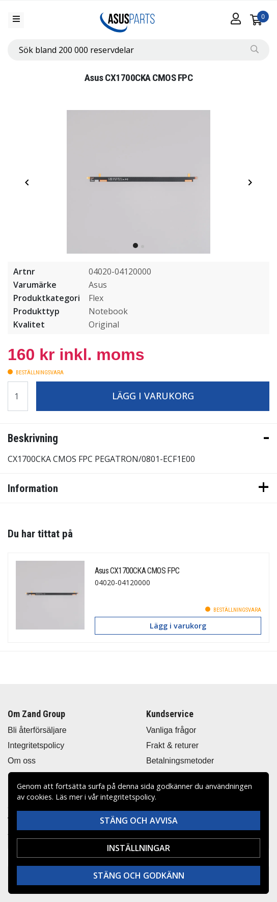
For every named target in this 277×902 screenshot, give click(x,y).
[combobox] (138, 50)
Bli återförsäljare (37, 730)
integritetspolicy (127, 797)
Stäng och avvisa (139, 820)
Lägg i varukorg (153, 396)
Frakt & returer (172, 745)
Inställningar (138, 848)
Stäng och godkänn (138, 875)
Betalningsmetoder (180, 760)
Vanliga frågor (171, 730)
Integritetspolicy (36, 745)
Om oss (22, 760)
